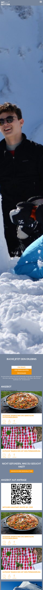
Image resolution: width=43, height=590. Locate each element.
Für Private (21, 367)
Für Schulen (21, 373)
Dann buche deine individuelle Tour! (21, 471)
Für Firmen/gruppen (21, 370)
